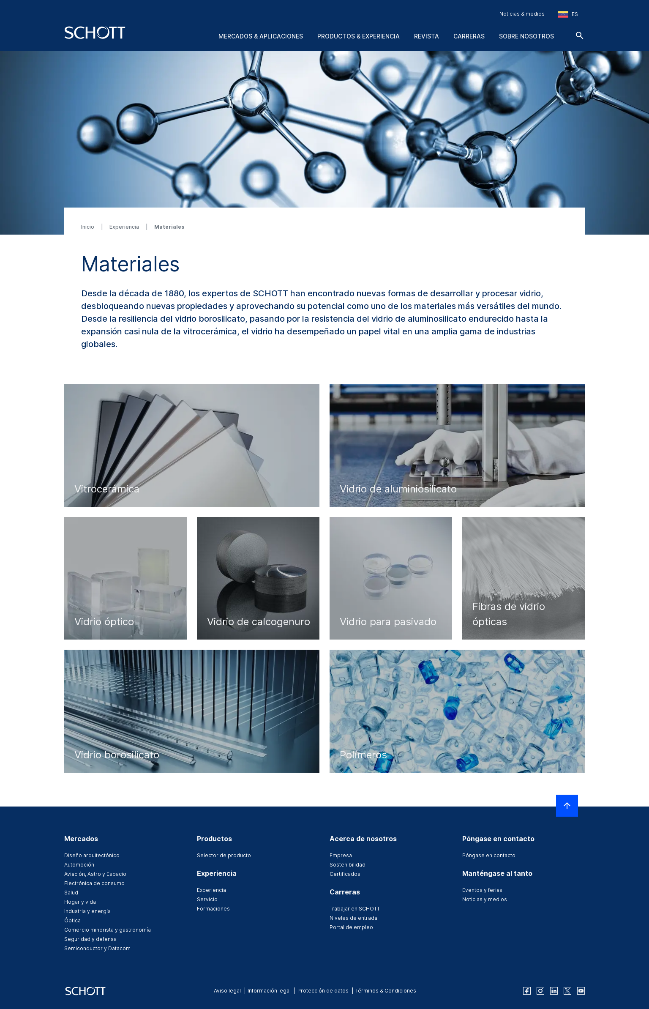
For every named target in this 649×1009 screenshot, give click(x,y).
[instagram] (540, 991)
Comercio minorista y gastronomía (107, 930)
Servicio (207, 899)
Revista (426, 36)
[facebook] (527, 991)
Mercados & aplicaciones (260, 36)
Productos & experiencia (358, 36)
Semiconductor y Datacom (97, 948)
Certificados (345, 874)
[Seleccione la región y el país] (568, 14)
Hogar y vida (80, 902)
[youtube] (581, 991)
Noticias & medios (522, 14)
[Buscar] (580, 35)
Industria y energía (87, 911)
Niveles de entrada (353, 918)
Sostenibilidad (347, 864)
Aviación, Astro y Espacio (95, 874)
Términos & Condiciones (385, 990)
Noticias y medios (484, 899)
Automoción (79, 864)
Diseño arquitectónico (92, 855)
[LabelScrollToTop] (567, 806)
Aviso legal (227, 990)
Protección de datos (323, 990)
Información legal (269, 990)
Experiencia (124, 227)
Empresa (341, 855)
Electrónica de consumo (94, 883)
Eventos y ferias (482, 890)
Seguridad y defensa (90, 939)
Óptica (72, 920)
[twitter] (567, 991)
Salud (71, 892)
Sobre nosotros (526, 36)
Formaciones (213, 908)
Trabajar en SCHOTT (355, 908)
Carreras (469, 36)
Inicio (88, 227)
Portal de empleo (351, 927)
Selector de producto (224, 855)
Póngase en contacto (488, 855)
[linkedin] (554, 991)
